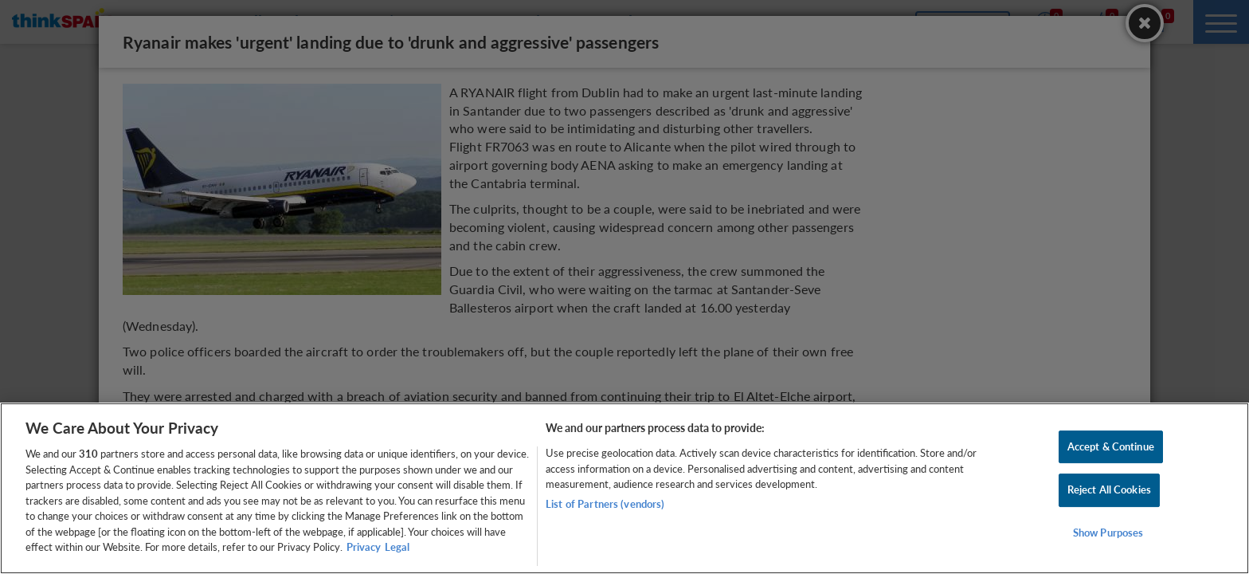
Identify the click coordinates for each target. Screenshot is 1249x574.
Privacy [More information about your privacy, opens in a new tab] (364, 547)
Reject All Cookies (1109, 489)
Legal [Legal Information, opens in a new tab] (397, 547)
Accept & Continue (1110, 446)
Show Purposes (1108, 532)
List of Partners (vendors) (605, 503)
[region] (624, 488)
